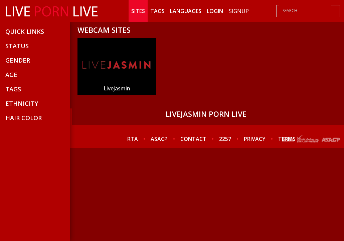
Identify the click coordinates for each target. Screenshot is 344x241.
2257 (225, 139)
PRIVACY (255, 139)
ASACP (159, 139)
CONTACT (193, 139)
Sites (138, 11)
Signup (239, 11)
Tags (157, 11)
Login (215, 11)
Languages (185, 11)
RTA (132, 139)
